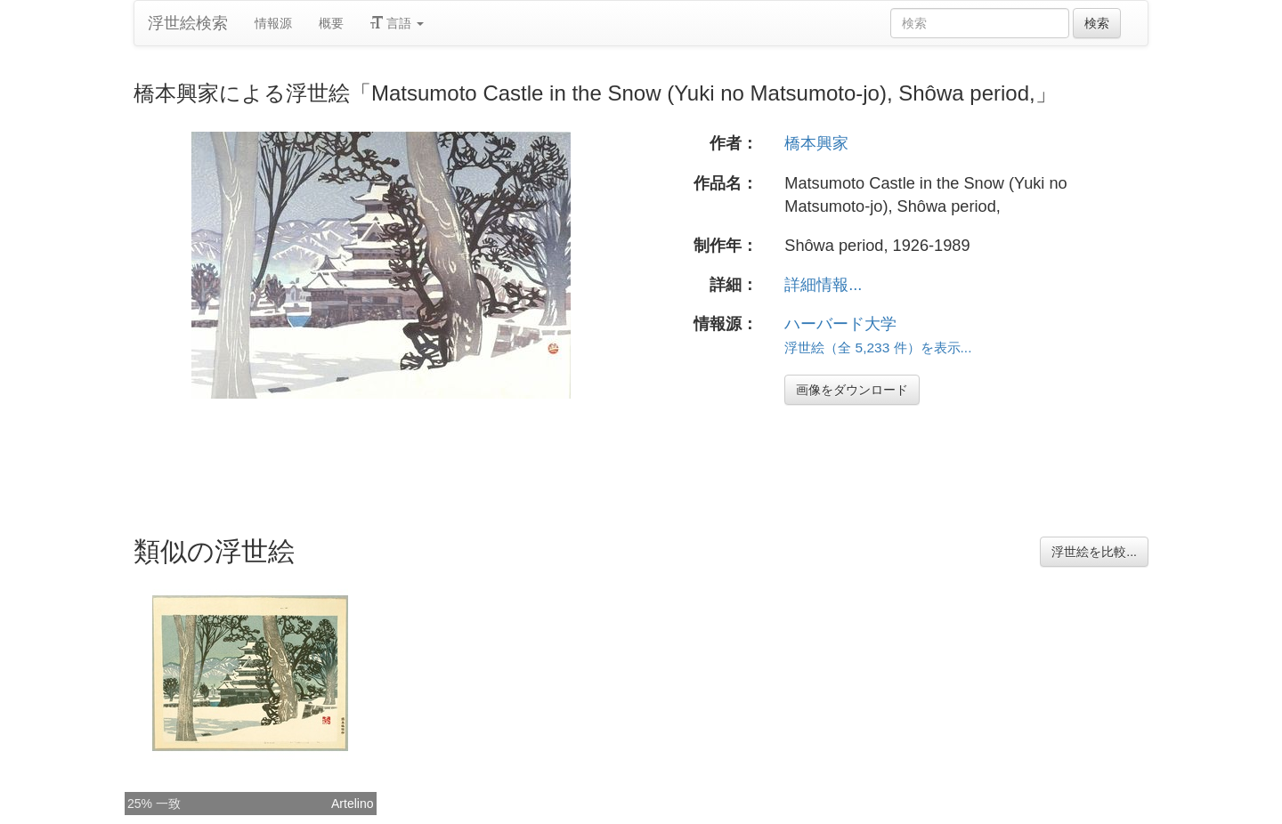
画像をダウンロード (852, 390)
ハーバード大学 (840, 324)
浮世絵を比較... (1094, 552)
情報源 (273, 23)
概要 (331, 23)
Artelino (352, 803)
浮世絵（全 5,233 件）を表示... (877, 347)
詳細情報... (823, 285)
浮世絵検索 (188, 23)
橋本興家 (816, 143)
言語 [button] (397, 23)
